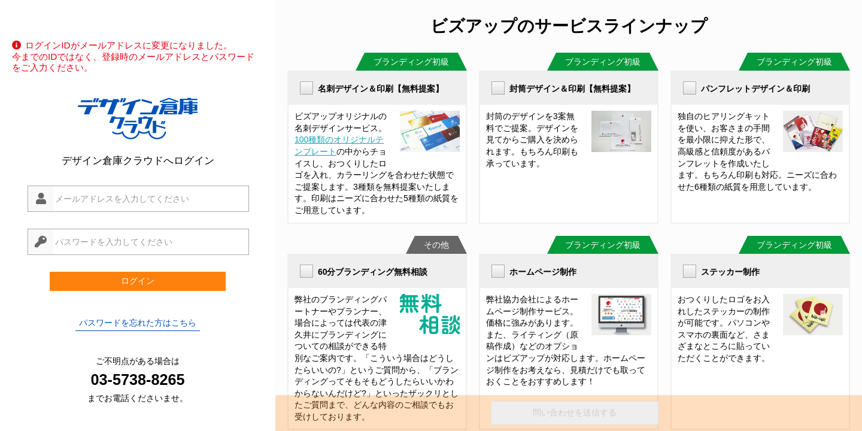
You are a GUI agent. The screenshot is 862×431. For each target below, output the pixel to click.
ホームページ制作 (542, 272)
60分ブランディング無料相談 (373, 272)
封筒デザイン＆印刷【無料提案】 (572, 88)
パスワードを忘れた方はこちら (137, 322)
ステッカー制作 (730, 272)
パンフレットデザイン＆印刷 (755, 88)
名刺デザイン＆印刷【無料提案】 (381, 88)
